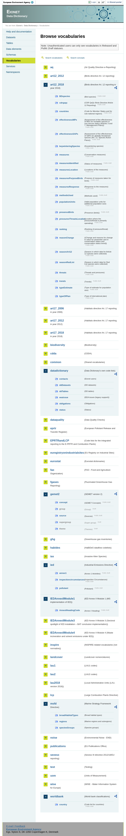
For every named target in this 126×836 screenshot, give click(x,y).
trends (62, 281)
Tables (9, 43)
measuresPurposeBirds (71, 178)
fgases (54, 482)
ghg (52, 539)
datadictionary (59, 370)
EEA (19, 2)
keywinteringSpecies (69, 146)
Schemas (11, 54)
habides (55, 547)
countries (64, 111)
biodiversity (57, 345)
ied (52, 565)
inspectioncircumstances (71, 579)
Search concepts (78, 58)
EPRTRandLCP (59, 440)
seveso (54, 754)
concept (63, 502)
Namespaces (13, 72)
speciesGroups (66, 727)
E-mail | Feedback (15, 826)
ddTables (63, 391)
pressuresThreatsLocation (71, 219)
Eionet (19, 26)
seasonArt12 (65, 252)
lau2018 (55, 682)
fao (52, 470)
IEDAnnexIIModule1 (62, 598)
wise (53, 784)
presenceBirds (66, 212)
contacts (63, 379)
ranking (63, 229)
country (63, 804)
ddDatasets (65, 385)
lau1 (52, 665)
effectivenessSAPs (68, 134)
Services (10, 66)
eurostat (55, 461)
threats (62, 272)
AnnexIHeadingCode (69, 610)
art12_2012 (57, 76)
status (62, 410)
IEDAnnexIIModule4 (62, 632)
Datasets (10, 37)
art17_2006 (57, 308)
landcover (56, 657)
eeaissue (63, 397)
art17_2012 (57, 320)
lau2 (52, 674)
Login (93, 2)
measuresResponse (69, 187)
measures (64, 154)
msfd (53, 703)
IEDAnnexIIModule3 (62, 620)
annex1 (62, 573)
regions (63, 721)
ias (52, 556)
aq (51, 67)
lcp (52, 695)
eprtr (53, 428)
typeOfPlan (64, 296)
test (52, 767)
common (55, 362)
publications (58, 746)
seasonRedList (66, 262)
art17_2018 (57, 332)
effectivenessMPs (68, 120)
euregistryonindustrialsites (67, 452)
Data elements (13, 49)
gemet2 (54, 494)
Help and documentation (19, 31)
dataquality (57, 419)
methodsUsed (66, 195)
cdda (53, 353)
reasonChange (66, 237)
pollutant (63, 588)
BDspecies (64, 96)
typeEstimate (65, 287)
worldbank (56, 796)
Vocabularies (13, 60)
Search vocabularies (53, 58)
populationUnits (67, 202)
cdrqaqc (63, 103)
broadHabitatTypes (68, 715)
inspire (54, 644)
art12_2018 (57, 84)
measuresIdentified (68, 163)
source (62, 515)
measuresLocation (68, 170)
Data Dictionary (30, 26)
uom (53, 775)
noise (53, 737)
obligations (64, 403)
